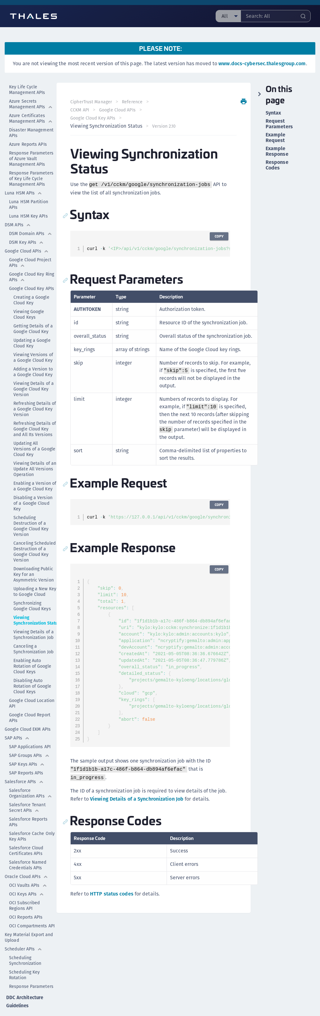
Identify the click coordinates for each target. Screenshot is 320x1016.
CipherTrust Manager (92, 102)
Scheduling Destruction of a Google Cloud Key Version (31, 510)
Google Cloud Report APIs (29, 701)
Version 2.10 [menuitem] (165, 126)
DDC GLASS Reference (17, 1003)
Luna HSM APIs (23, 177)
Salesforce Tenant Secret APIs (27, 791)
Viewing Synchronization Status (36, 604)
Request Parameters (279, 124)
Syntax (273, 113)
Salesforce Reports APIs (28, 806)
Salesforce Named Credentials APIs (28, 849)
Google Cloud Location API (31, 687)
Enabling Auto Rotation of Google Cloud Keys (32, 650)
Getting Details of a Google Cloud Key (33, 312)
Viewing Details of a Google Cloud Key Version (33, 373)
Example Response (277, 151)
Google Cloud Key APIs (33, 272)
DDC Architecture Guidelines (24, 984)
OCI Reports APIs (26, 901)
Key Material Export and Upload (29, 921)
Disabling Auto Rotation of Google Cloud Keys (32, 670)
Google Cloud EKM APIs (28, 713)
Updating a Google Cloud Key (32, 327)
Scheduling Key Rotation (24, 958)
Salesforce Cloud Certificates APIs (26, 834)
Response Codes (277, 165)
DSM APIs (18, 209)
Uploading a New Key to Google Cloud (34, 575)
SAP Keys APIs (27, 748)
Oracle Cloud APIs (26, 860)
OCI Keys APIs (26, 878)
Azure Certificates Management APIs (31, 102)
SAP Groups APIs (29, 739)
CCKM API (81, 110)
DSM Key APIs (26, 226)
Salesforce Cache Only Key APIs (32, 820)
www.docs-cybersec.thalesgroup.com (262, 63)
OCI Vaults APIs (28, 869)
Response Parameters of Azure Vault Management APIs (31, 142)
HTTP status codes (113, 893)
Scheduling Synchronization (25, 944)
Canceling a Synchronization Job (33, 633)
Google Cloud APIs (27, 235)
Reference (133, 102)
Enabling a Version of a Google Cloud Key (34, 470)
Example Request (276, 137)
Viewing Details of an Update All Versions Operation (34, 452)
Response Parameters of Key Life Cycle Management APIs (31, 162)
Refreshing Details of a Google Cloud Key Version (34, 393)
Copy (218, 236)
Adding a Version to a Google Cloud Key (33, 355)
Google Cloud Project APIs (30, 246)
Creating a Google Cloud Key (31, 284)
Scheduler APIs (23, 933)
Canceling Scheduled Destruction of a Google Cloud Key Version (34, 535)
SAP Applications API (30, 731)
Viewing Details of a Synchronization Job (33, 618)
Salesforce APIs (24, 765)
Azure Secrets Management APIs (31, 88)
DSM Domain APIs (30, 217)
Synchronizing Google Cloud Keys (32, 590)
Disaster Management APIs (31, 116)
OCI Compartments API (32, 910)
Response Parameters (31, 970)
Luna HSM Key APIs (28, 200)
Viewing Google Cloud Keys (28, 298)
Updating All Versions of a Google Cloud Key (34, 433)
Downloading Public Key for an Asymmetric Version (33, 558)
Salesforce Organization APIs (30, 777)
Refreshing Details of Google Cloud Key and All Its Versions (34, 413)
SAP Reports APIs (26, 757)
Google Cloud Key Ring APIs (31, 261)
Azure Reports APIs (28, 128)
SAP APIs (17, 722)
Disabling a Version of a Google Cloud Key (32, 487)
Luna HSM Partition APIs (28, 188)
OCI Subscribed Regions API (24, 889)
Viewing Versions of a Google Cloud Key (33, 341)
